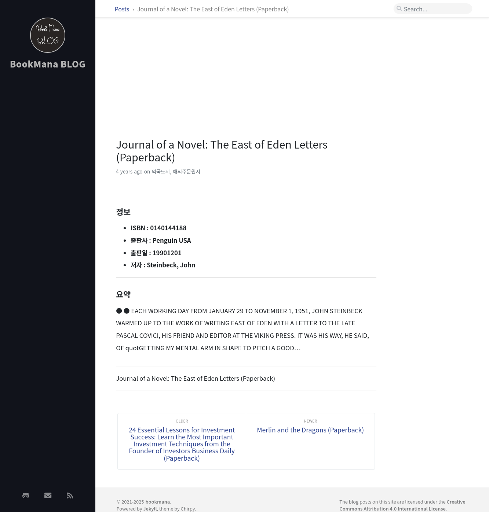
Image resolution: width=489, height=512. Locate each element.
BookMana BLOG (48, 63)
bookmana (157, 501)
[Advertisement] (47, 192)
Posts (123, 8)
